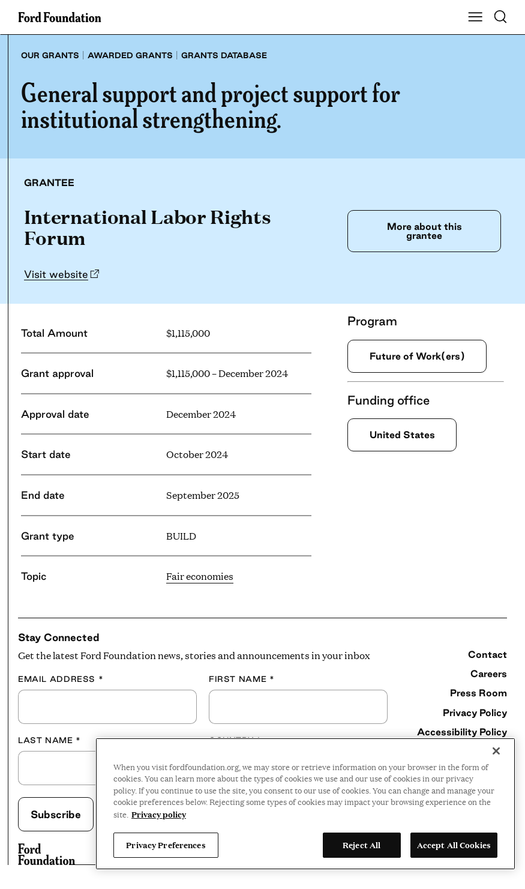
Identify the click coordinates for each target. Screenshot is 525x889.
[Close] (496, 751)
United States (406, 435)
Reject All (361, 845)
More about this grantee (421, 230)
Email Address (60, 679)
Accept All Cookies (454, 845)
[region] (305, 804)
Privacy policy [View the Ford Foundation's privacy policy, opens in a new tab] (158, 814)
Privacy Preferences (165, 845)
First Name (241, 679)
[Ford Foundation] (46, 854)
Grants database (224, 55)
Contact (487, 654)
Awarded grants (130, 55)
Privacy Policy (475, 712)
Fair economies (199, 576)
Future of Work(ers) (422, 356)
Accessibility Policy (462, 731)
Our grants (50, 55)
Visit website (56, 274)
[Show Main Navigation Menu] (475, 17)
